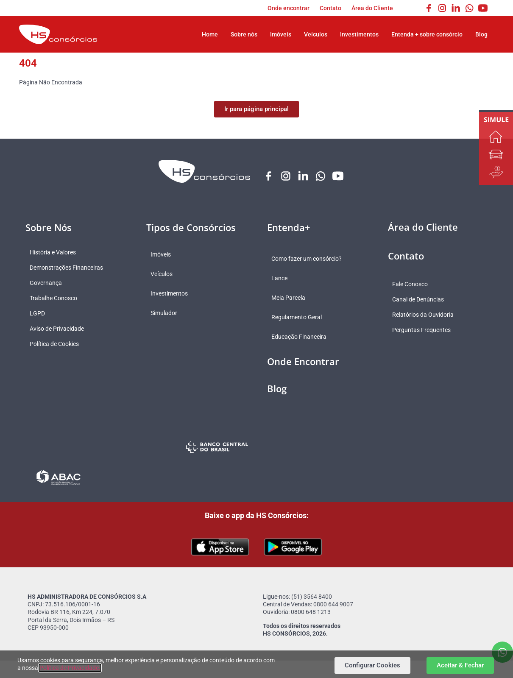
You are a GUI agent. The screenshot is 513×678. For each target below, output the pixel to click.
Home (210, 34)
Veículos (315, 34)
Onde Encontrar (303, 361)
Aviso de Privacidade (61, 329)
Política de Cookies (58, 344)
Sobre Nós (48, 227)
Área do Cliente (372, 8)
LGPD (41, 313)
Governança (50, 283)
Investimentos (359, 34)
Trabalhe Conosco (57, 298)
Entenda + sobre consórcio (427, 34)
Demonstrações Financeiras (70, 268)
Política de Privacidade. (69, 667)
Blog (481, 34)
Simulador (168, 313)
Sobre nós (244, 34)
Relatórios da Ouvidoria (427, 315)
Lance (284, 278)
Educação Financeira (303, 337)
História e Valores (57, 252)
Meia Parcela (292, 298)
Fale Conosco (414, 284)
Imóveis (280, 34)
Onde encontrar (288, 8)
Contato (330, 8)
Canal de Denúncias (422, 299)
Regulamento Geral (301, 317)
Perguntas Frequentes (425, 330)
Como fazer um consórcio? (311, 259)
